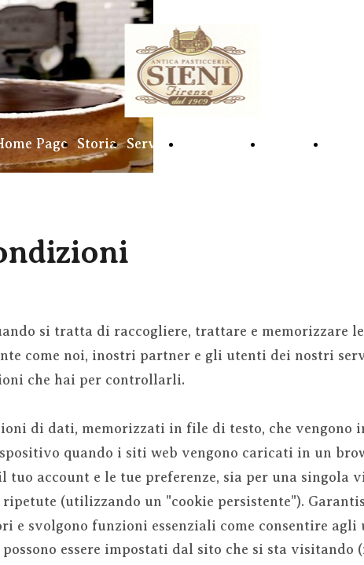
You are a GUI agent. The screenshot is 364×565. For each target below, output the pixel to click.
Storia (97, 143)
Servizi (150, 143)
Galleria (291, 143)
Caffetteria (218, 143)
